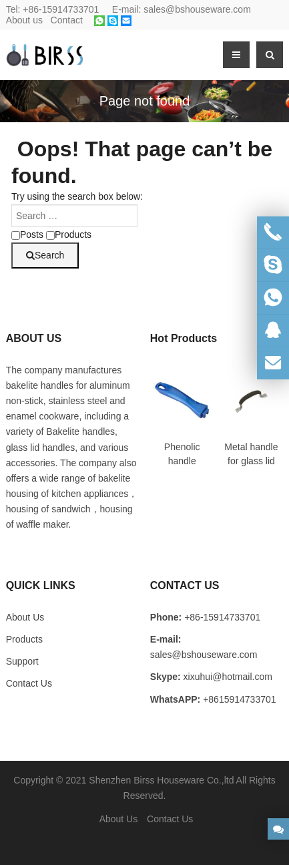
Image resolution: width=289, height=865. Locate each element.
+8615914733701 (239, 699)
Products (68, 234)
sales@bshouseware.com (197, 9)
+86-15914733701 (61, 9)
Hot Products (183, 338)
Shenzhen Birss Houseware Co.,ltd (161, 780)
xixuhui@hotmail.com (228, 676)
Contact (67, 20)
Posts (27, 234)
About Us (118, 819)
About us (24, 20)
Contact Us (29, 683)
